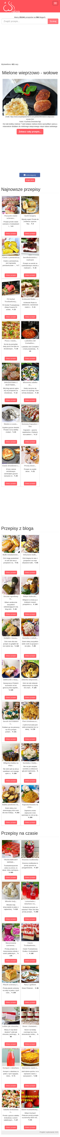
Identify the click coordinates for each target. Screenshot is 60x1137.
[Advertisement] (30, 44)
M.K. (57, 1132)
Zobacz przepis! (11, 233)
